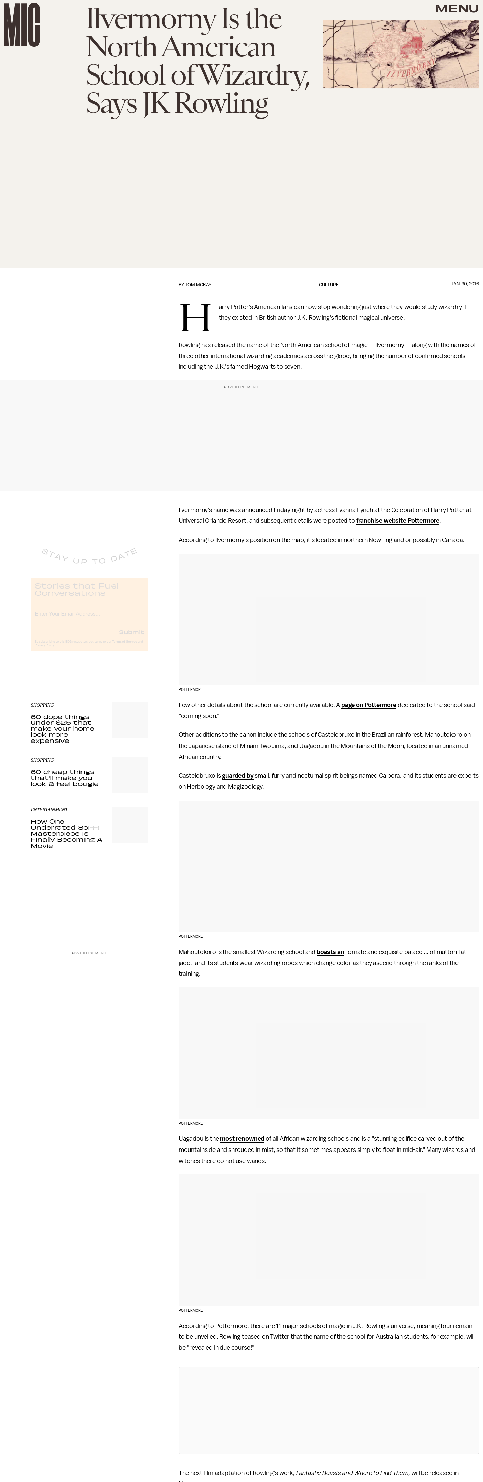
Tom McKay (198, 284)
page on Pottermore (368, 705)
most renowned (242, 1138)
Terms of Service (124, 647)
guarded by (237, 775)
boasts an (330, 952)
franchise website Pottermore (398, 520)
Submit (131, 637)
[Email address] (89, 618)
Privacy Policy (44, 651)
